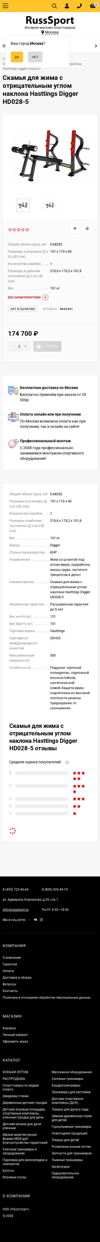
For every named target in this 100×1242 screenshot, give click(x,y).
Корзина (9, 1028)
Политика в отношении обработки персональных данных (46, 997)
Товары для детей (65, 1140)
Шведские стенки (16, 1096)
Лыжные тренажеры (67, 1160)
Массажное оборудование (72, 1072)
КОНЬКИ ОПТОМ (15, 1072)
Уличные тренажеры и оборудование (20, 1151)
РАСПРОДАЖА (14, 1079)
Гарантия (10, 964)
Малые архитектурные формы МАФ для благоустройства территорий (25, 1139)
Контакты (10, 991)
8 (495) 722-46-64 (16, 889)
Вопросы (9, 984)
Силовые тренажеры (67, 1079)
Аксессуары (61, 1167)
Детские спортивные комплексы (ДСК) (67, 1101)
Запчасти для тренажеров (72, 1153)
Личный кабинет (15, 1035)
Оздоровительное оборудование (65, 1175)
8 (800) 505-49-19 (55, 889)
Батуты (8, 1171)
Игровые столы (14, 1177)
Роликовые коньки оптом (71, 1147)
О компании (12, 958)
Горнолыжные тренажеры (71, 1127)
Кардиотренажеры (66, 1085)
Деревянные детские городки (25, 1103)
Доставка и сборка (17, 977)
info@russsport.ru (16, 910)
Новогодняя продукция (69, 1133)
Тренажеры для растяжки (71, 1092)
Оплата (8, 971)
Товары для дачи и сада (70, 1109)
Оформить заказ (15, 1041)
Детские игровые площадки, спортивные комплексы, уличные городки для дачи (24, 1113)
